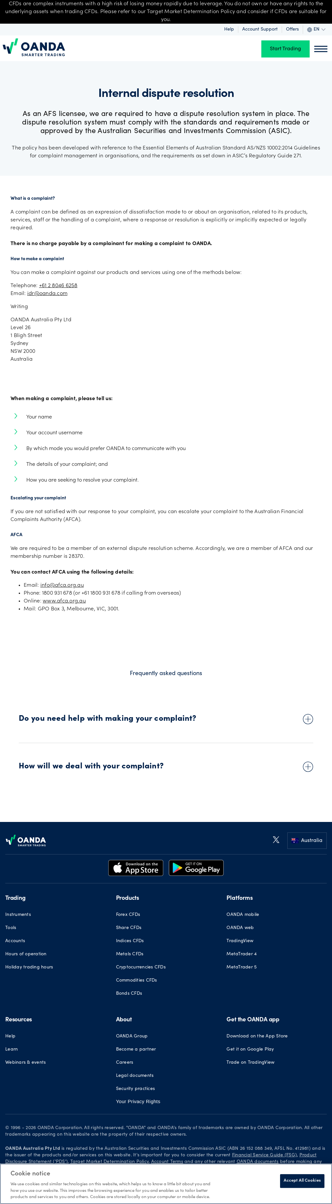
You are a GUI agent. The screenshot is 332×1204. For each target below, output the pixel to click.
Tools (10, 928)
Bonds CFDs (129, 993)
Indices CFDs (130, 941)
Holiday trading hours (29, 967)
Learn (11, 1049)
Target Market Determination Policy (109, 1162)
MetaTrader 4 (241, 954)
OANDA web (240, 928)
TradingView (239, 941)
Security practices (135, 1089)
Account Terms (167, 1162)
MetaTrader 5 (241, 967)
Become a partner (136, 1049)
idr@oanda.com (47, 293)
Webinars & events (25, 1062)
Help (229, 29)
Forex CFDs (128, 915)
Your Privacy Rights (138, 1101)
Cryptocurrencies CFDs (141, 967)
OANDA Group (132, 1036)
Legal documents (135, 1076)
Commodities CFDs (136, 980)
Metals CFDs (130, 954)
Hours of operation (26, 954)
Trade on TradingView (250, 1062)
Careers (124, 1062)
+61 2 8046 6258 (58, 285)
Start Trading (285, 49)
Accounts (15, 941)
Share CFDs (129, 928)
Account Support (260, 29)
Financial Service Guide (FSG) (264, 1155)
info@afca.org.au (62, 585)
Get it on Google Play (250, 1049)
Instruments (18, 915)
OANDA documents (258, 1162)
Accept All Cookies (302, 1181)
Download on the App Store (257, 1036)
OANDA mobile (242, 915)
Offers (292, 29)
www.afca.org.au (64, 601)
